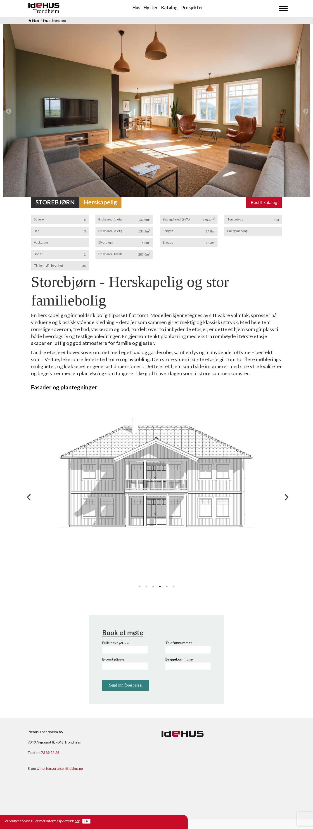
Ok (86, 821)
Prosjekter (192, 7)
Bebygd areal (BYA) (176, 219)
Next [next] (305, 110)
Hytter (151, 7)
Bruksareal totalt (110, 254)
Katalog (169, 7)
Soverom (40, 219)
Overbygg (105, 242)
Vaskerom (41, 242)
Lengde (168, 231)
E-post (113, 659)
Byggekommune (179, 659)
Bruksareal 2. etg (110, 231)
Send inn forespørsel (125, 685)
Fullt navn (115, 642)
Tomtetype (235, 219)
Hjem (35, 20)
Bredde (168, 242)
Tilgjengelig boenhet (48, 265)
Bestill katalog (264, 202)
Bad (36, 231)
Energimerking (237, 231)
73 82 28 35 (50, 752)
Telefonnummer (178, 642)
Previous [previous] (8, 110)
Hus (136, 7)
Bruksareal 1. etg (110, 219)
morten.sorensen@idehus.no (61, 768)
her (77, 821)
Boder (38, 254)
